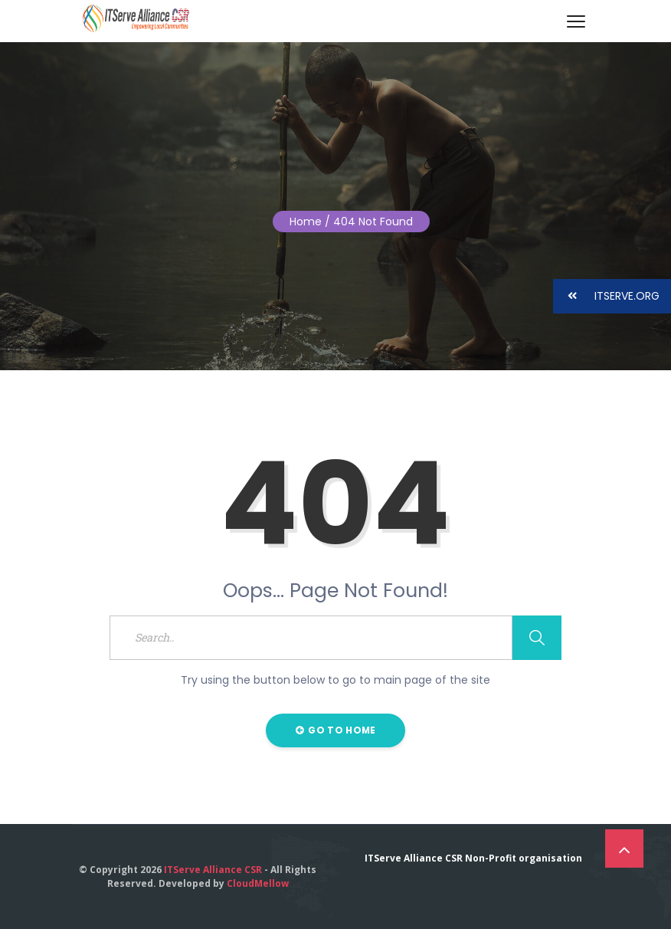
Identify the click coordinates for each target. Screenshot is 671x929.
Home (306, 221)
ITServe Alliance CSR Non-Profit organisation (473, 858)
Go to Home (336, 730)
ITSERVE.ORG (606, 296)
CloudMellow (258, 883)
